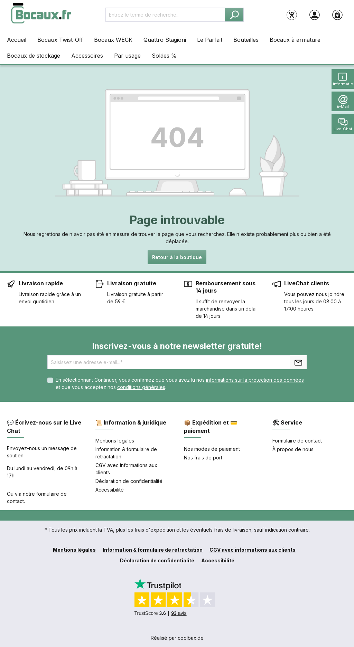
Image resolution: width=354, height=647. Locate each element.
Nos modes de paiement (212, 449)
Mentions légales (114, 441)
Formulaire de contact (297, 441)
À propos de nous (293, 449)
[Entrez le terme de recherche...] (165, 15)
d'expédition (160, 530)
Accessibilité (109, 490)
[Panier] (337, 14)
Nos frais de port (203, 457)
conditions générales (141, 387)
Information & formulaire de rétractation (153, 550)
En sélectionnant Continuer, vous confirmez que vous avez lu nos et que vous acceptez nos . (180, 383)
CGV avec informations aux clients (252, 550)
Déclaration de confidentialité (128, 481)
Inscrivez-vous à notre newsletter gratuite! (177, 346)
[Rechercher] (234, 15)
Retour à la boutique (177, 257)
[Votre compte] (314, 14)
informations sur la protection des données (255, 380)
